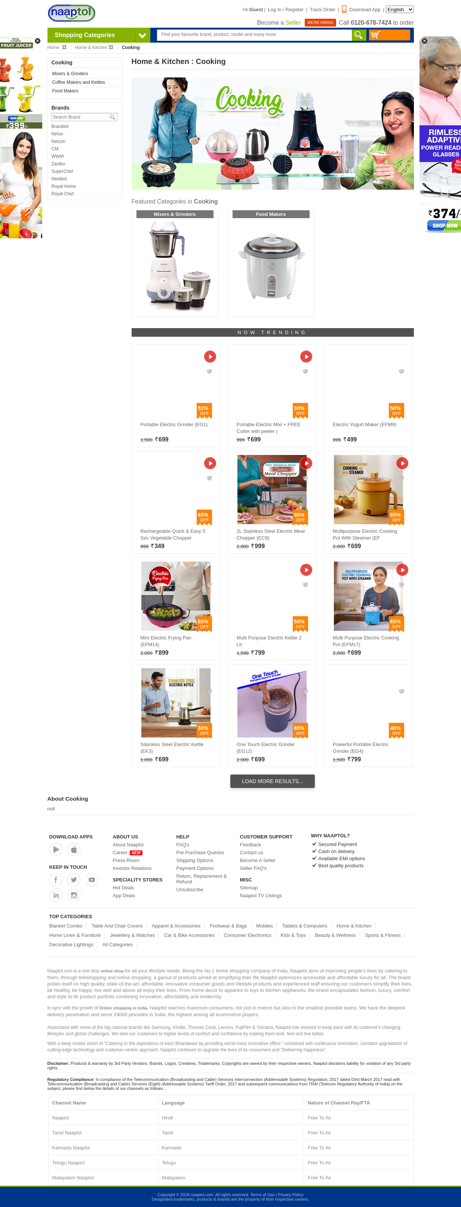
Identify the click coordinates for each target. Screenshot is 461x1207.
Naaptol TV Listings (261, 895)
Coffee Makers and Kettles (78, 82)
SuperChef (62, 171)
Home (56, 47)
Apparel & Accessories (176, 926)
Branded (60, 126)
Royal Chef (63, 193)
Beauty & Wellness (335, 935)
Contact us (251, 852)
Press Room (126, 860)
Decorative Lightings (71, 944)
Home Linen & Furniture (75, 935)
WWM (58, 156)
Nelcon (58, 141)
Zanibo (58, 163)
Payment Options (195, 868)
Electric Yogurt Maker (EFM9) (364, 424)
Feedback (250, 844)
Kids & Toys (293, 935)
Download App (361, 9)
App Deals (124, 895)
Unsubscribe (189, 889)
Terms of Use (262, 1194)
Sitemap (249, 887)
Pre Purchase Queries (200, 852)
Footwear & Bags (228, 926)
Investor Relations (132, 868)
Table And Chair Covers (117, 926)
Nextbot (59, 178)
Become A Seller (258, 860)
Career (127, 852)
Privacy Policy (290, 1194)
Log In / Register (286, 9)
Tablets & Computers (305, 926)
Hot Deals (123, 887)
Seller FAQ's (253, 868)
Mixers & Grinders (70, 73)
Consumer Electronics (247, 935)
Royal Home (64, 186)
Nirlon (57, 134)
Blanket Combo (66, 926)
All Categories (117, 944)
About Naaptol (128, 844)
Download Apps (71, 837)
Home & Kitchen (94, 47)
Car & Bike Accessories (189, 935)
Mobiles (264, 926)
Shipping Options (194, 860)
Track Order (323, 9)
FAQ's (183, 844)
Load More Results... (272, 781)
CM (55, 149)
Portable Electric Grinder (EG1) (174, 424)
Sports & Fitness (382, 935)
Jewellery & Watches (132, 935)
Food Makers (65, 91)
